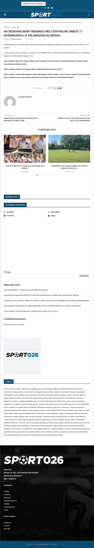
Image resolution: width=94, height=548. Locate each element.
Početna (7, 23)
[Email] (52, 8)
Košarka (7, 495)
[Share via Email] (60, 88)
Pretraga (7, 272)
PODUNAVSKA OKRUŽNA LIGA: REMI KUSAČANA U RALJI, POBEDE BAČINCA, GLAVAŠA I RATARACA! (42, 306)
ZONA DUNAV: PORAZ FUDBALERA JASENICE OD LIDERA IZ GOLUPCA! (31, 311)
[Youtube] (48, 8)
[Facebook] (41, 8)
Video (6, 510)
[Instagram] (45, 8)
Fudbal (6, 492)
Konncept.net (62, 544)
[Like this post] (50, 88)
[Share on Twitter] (55, 88)
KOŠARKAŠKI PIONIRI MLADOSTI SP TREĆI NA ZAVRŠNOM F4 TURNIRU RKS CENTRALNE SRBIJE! (41, 295)
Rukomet (7, 498)
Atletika (7, 504)
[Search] (89, 14)
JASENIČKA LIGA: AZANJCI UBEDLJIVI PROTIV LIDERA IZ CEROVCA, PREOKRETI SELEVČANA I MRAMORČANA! (46, 301)
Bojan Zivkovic (17, 39)
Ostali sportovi (9, 507)
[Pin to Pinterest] (58, 88)
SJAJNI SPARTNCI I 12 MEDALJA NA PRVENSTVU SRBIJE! (26, 290)
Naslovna (7, 523)
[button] (48, 4)
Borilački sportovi (10, 501)
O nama (7, 526)
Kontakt (7, 529)
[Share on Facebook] (52, 88)
